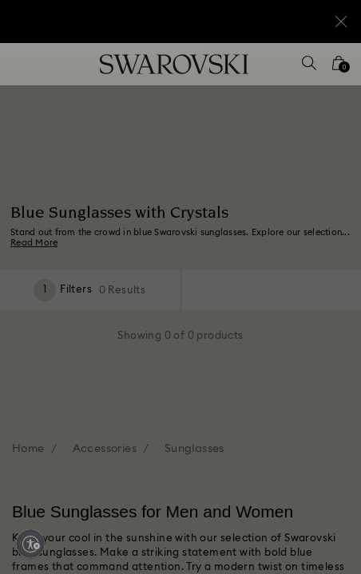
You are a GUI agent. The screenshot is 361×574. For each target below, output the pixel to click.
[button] (326, 71)
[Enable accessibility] (30, 543)
